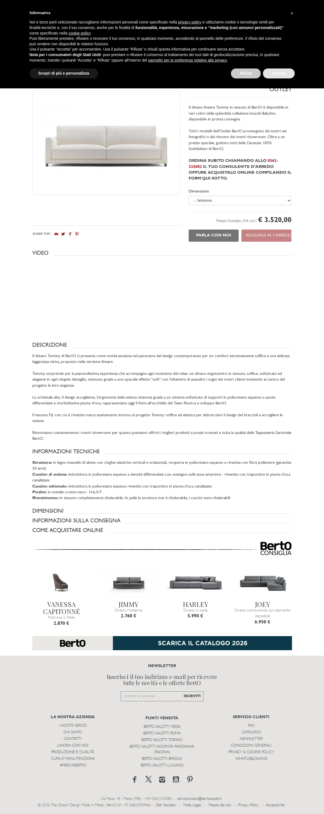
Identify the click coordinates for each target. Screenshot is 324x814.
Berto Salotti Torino (161, 740)
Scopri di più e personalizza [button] (63, 73)
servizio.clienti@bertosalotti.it (199, 799)
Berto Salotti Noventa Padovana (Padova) (162, 749)
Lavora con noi (72, 746)
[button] (162, 253)
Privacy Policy (248, 805)
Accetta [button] (279, 73)
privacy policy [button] (189, 22)
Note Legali (192, 805)
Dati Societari (166, 805)
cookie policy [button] (79, 33)
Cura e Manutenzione (73, 759)
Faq (251, 726)
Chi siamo (73, 732)
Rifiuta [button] (246, 73)
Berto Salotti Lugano (162, 765)
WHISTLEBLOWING (251, 759)
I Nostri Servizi (73, 726)
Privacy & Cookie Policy (251, 752)
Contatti (72, 739)
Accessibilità (275, 805)
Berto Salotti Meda (162, 727)
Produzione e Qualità (72, 752)
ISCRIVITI (192, 696)
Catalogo (251, 732)
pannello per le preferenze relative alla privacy (187, 60)
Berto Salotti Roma (162, 733)
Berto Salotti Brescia (162, 759)
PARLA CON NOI (213, 235)
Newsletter (251, 739)
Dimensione (199, 191)
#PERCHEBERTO (73, 765)
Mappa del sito (220, 805)
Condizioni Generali (251, 746)
